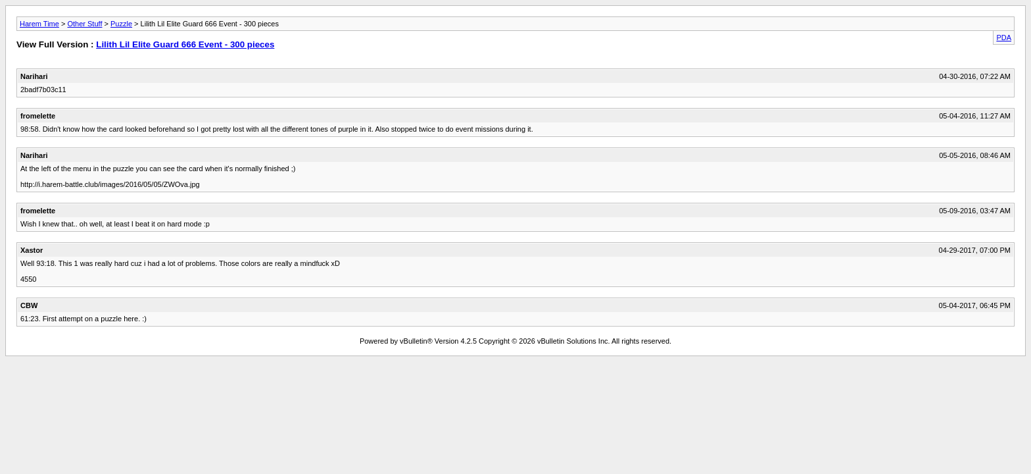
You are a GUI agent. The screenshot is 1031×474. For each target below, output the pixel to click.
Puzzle (121, 24)
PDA (1003, 37)
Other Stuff (84, 24)
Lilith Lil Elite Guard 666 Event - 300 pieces (185, 44)
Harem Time (39, 24)
